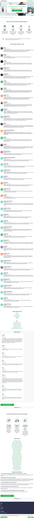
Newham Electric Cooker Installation (17, 459)
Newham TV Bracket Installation (17, 442)
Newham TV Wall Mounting (17, 451)
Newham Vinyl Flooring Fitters (17, 464)
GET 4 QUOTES (17, 10)
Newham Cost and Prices (17, 324)
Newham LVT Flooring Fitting (17, 455)
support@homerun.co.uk (3, 512)
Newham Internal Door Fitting (17, 467)
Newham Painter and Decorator (17, 448)
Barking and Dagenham (17, 315)
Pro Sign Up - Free (17, 407)
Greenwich (17, 313)
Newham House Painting (17, 452)
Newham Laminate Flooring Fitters (17, 443)
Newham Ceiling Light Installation (17, 447)
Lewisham (17, 314)
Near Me (2, 509)
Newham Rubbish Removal (17, 460)
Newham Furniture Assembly (17, 468)
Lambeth (17, 318)
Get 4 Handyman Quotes (7, 404)
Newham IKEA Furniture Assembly (17, 444)
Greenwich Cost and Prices (17, 325)
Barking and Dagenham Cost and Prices (17, 328)
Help (1, 504)
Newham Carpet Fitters (17, 469)
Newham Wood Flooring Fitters (17, 463)
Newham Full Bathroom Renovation (17, 456)
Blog (1, 505)
